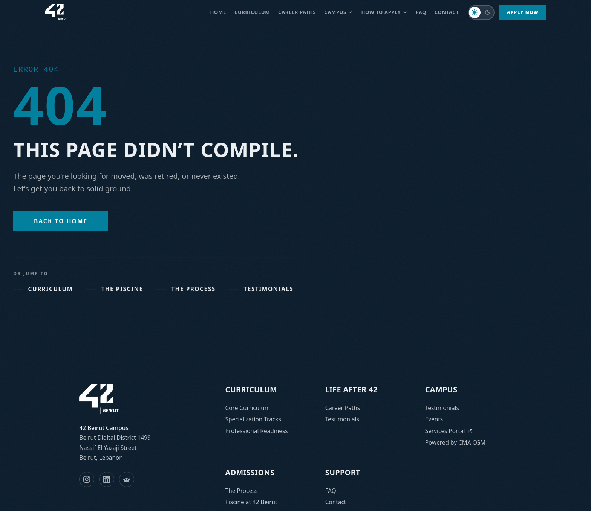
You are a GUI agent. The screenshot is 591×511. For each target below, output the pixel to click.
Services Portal (449, 431)
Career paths (297, 12)
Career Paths (342, 408)
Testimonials (261, 296)
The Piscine (114, 296)
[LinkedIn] (106, 479)
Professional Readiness (256, 431)
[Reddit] (126, 479)
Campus (338, 12)
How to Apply (384, 12)
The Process (186, 296)
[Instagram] (86, 479)
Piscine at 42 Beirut (251, 502)
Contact (447, 12)
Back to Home (60, 221)
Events (434, 419)
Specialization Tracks (253, 419)
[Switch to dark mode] (481, 12)
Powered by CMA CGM (455, 443)
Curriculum (252, 12)
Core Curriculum (247, 408)
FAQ (421, 12)
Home (218, 12)
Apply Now (523, 12)
